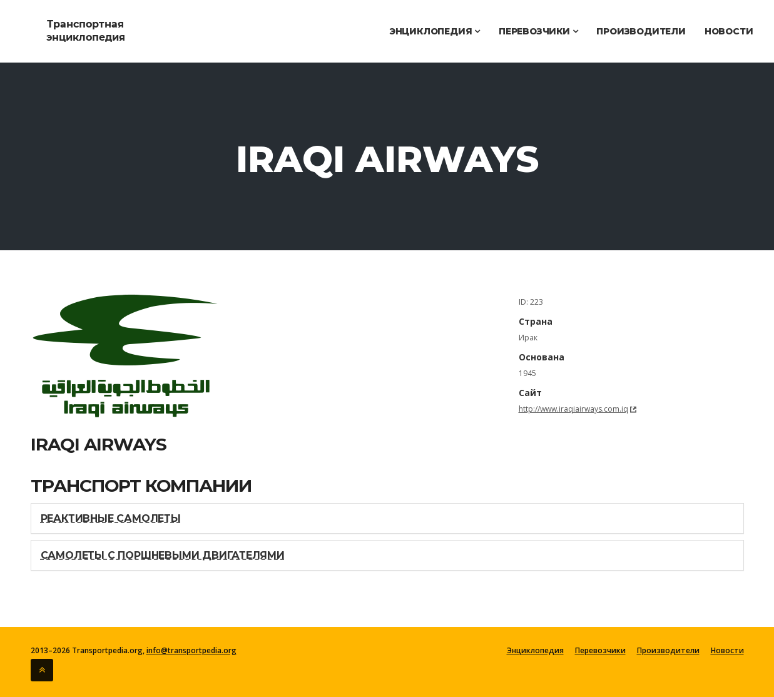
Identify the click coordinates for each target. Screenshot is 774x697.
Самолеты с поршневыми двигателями (163, 555)
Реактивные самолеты (111, 518)
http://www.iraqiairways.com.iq (573, 409)
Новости (729, 31)
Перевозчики (538, 31)
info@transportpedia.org (191, 650)
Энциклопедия (434, 31)
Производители (640, 31)
